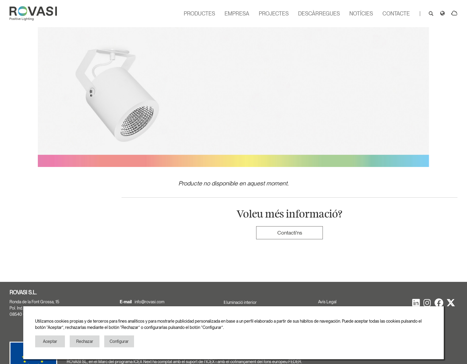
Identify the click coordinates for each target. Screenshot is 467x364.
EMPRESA (237, 13)
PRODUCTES (199, 13)
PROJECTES (274, 13)
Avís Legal (327, 301)
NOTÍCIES (361, 13)
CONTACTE (396, 13)
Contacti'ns (289, 232)
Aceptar (50, 341)
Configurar (119, 341)
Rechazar (84, 341)
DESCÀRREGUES (319, 13)
